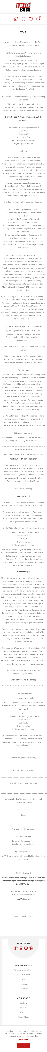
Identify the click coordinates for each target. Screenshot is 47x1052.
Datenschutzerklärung (23, 970)
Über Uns (24, 989)
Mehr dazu (23, 1040)
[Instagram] (21, 948)
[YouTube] (26, 948)
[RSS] (31, 948)
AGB (23, 979)
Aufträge (23, 1012)
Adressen (24, 1008)
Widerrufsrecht (23, 975)
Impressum (24, 984)
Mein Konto (23, 1003)
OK (23, 1046)
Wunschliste (23, 1017)
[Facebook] (16, 948)
